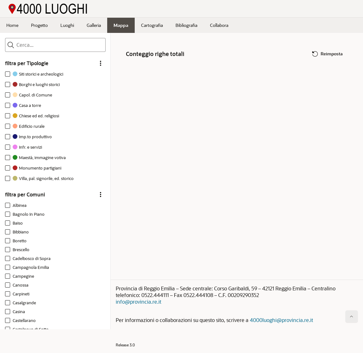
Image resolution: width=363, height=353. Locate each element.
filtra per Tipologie (26, 63)
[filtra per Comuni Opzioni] (100, 194)
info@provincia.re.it (138, 301)
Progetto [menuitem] (39, 25)
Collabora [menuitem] (219, 25)
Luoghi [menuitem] (67, 25)
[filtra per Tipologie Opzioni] (100, 63)
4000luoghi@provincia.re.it (281, 320)
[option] (35, 75)
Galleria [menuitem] (94, 25)
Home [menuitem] (12, 25)
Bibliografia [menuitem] (186, 25)
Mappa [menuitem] (121, 25)
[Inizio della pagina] (351, 316)
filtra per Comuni (25, 194)
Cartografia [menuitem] (152, 25)
